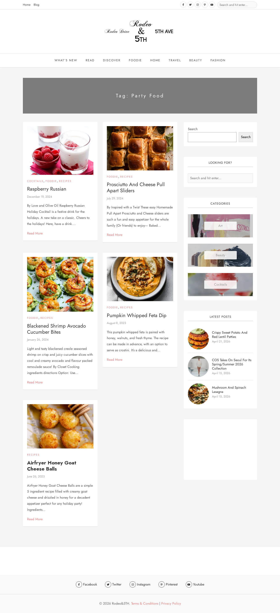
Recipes (65, 181)
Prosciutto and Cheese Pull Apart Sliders (136, 187)
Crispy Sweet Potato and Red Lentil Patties (229, 334)
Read (90, 60)
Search (193, 129)
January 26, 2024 (37, 340)
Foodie (135, 60)
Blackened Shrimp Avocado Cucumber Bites (56, 329)
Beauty (220, 255)
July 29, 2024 (115, 198)
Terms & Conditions (144, 603)
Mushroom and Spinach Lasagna (229, 389)
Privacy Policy (171, 603)
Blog (36, 5)
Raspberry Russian (46, 189)
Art (220, 226)
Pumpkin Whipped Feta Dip (136, 315)
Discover (111, 60)
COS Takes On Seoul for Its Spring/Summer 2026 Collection (231, 364)
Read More (35, 233)
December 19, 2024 (39, 197)
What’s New (66, 60)
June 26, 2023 (36, 476)
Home (26, 5)
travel (175, 60)
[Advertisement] (220, 449)
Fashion (218, 60)
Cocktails (35, 181)
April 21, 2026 (221, 342)
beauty (195, 60)
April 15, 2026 (221, 373)
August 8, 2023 (116, 323)
